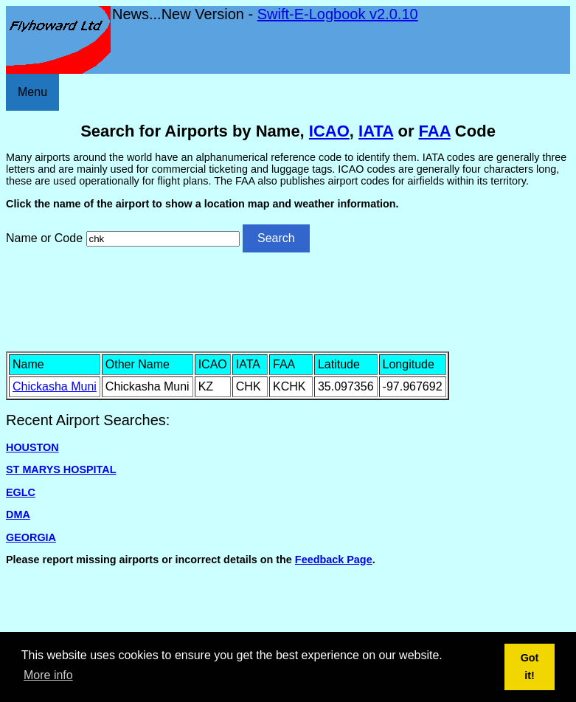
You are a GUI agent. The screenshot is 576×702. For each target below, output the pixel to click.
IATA (375, 131)
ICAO (329, 131)
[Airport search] (163, 239)
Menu (32, 92)
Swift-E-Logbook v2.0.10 (337, 14)
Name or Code (44, 238)
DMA (18, 514)
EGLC (20, 492)
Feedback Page (333, 559)
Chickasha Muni (55, 386)
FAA (435, 131)
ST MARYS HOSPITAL (61, 469)
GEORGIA (31, 537)
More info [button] (48, 675)
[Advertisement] (288, 300)
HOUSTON (32, 447)
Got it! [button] (530, 666)
